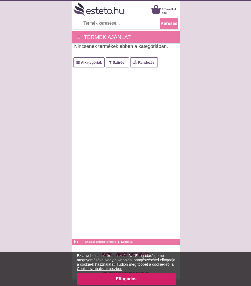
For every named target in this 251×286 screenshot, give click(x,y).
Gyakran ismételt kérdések (100, 241)
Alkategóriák (91, 62)
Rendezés (146, 62)
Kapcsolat (127, 241)
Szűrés (118, 62)
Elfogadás (126, 279)
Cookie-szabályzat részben (99, 268)
